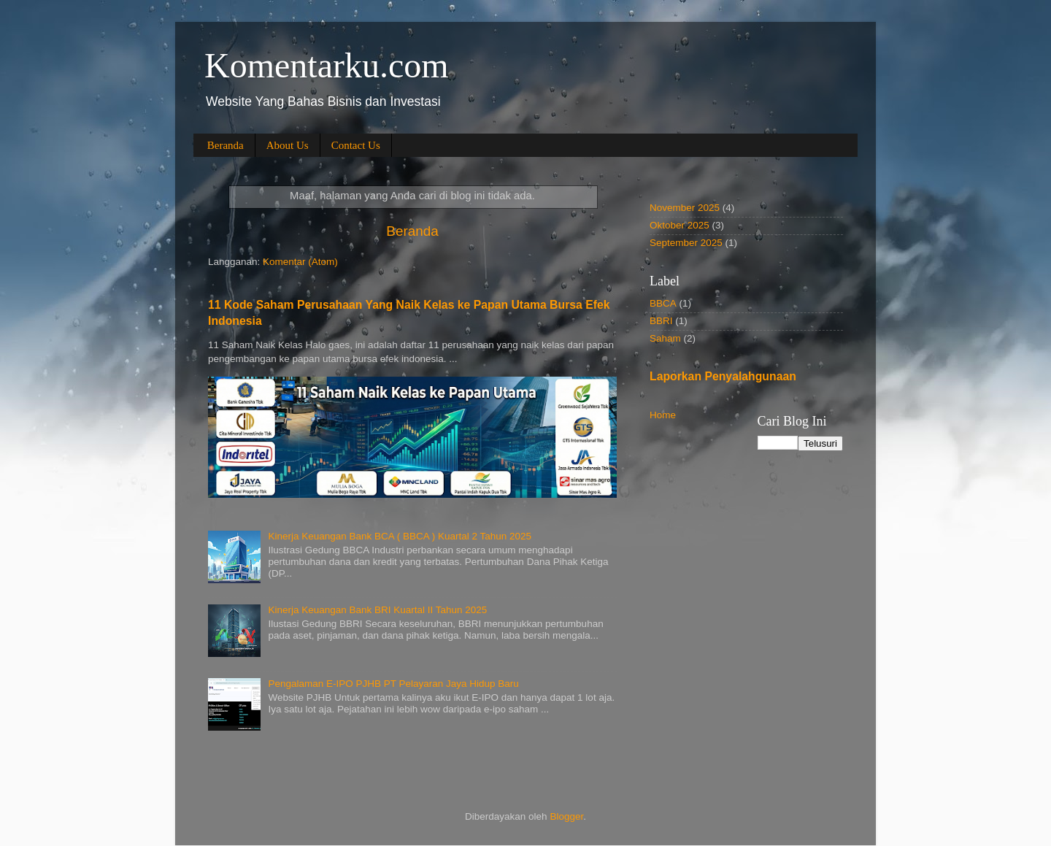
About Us (287, 145)
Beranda (225, 145)
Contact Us (355, 145)
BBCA (663, 303)
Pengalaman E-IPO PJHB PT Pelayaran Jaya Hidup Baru (393, 683)
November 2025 (685, 207)
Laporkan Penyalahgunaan (723, 376)
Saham (665, 338)
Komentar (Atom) (300, 261)
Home (663, 414)
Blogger (566, 816)
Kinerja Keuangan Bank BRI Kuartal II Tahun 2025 (377, 609)
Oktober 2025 (679, 225)
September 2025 (686, 242)
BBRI (661, 320)
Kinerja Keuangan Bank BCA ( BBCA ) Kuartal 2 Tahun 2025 (399, 536)
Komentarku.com (326, 65)
